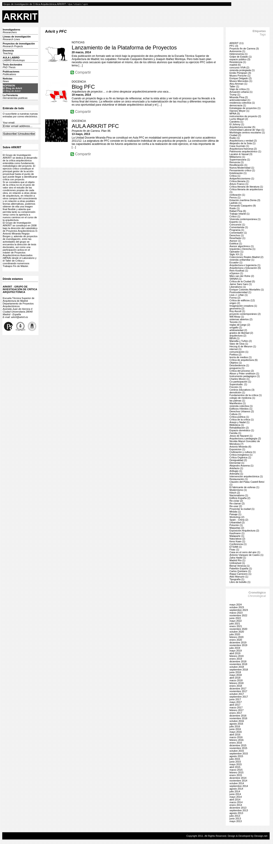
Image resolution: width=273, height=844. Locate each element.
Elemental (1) (236, 462)
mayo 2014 (235, 796)
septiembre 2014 (238, 786)
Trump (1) (234, 94)
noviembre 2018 (238, 664)
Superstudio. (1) (238, 384)
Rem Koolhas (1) (238, 270)
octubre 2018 (236, 666)
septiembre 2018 (238, 669)
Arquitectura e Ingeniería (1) (244, 265)
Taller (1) (234, 86)
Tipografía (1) (236, 579)
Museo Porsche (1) (239, 75)
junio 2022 (235, 618)
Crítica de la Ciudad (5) (242, 281)
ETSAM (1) (235, 546)
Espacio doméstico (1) (241, 430)
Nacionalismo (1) (238, 495)
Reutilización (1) (238, 165)
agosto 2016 (236, 723)
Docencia (8, 52)
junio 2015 (235, 761)
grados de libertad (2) (241, 333)
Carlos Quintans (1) (240, 571)
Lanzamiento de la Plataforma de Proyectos (124, 47)
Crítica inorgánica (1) (240, 454)
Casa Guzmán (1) (239, 146)
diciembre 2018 (237, 661)
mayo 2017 (235, 702)
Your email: (9, 122)
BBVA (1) (234, 338)
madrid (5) (235, 64)
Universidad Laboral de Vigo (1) (246, 129)
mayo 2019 (235, 650)
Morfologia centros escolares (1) (247, 132)
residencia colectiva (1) (242, 102)
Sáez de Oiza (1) (238, 343)
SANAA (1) (235, 278)
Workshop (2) (236, 517)
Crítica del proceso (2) (241, 370)
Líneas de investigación (17, 38)
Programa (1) (236, 230)
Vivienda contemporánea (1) (245, 219)
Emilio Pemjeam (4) (240, 73)
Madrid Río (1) (237, 560)
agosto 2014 (236, 788)
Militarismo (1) (237, 156)
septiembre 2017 (238, 696)
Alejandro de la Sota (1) (242, 143)
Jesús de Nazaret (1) (240, 435)
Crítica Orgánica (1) (240, 457)
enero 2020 (235, 639)
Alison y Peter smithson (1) (244, 373)
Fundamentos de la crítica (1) (245, 395)
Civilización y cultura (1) (242, 452)
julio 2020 (234, 634)
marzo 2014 (236, 802)
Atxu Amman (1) (238, 83)
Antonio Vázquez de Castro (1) (246, 555)
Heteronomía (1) (238, 54)
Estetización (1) (238, 173)
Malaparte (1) (236, 536)
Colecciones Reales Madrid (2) (246, 257)
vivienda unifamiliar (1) (241, 259)
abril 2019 (234, 653)
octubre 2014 (236, 783)
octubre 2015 (236, 750)
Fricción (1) (235, 387)
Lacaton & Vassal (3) (240, 154)
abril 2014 (234, 799)
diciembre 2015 (237, 745)
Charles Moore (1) (239, 379)
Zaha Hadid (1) (237, 557)
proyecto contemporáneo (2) (245, 314)
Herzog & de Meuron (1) (242, 346)
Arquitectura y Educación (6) (245, 268)
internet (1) (235, 349)
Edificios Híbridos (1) (240, 408)
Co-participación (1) (240, 381)
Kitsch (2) (234, 492)
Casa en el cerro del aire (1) (244, 552)
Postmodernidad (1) (240, 292)
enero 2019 (235, 658)
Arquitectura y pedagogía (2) (245, 438)
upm (85, 4)
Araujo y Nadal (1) (239, 422)
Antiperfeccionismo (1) (241, 178)
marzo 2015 (236, 769)
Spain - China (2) (238, 519)
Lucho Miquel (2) (238, 119)
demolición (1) (237, 392)
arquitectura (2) (237, 335)
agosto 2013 (236, 813)
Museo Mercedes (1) (240, 81)
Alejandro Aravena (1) (241, 465)
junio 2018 (235, 672)
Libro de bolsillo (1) (239, 582)
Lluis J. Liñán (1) (238, 295)
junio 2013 (235, 818)
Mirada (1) (235, 511)
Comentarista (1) (238, 227)
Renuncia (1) (236, 162)
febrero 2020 (236, 637)
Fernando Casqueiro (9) (242, 205)
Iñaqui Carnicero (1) (240, 574)
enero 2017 (235, 713)
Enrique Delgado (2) (240, 78)
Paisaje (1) (235, 514)
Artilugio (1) (235, 471)
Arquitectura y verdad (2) (243, 140)
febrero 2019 (236, 656)
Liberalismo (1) (237, 286)
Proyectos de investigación (19, 45)
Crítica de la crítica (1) (241, 419)
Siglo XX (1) (236, 254)
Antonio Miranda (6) (240, 446)
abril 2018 (234, 677)
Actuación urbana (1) (240, 91)
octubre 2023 (236, 607)
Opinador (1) (236, 251)
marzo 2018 (236, 680)
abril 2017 (234, 704)
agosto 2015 (236, 756)
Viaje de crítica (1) (239, 89)
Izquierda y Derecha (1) (242, 249)
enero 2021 (235, 626)
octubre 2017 (236, 694)
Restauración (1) (238, 479)
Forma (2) (234, 297)
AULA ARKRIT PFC (95, 126)
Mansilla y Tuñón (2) (240, 341)
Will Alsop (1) (236, 316)
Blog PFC (83, 87)
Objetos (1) (235, 362)
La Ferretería (15, 96)
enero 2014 (235, 805)
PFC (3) (233, 45)
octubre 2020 (236, 631)
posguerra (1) (236, 368)
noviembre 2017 (238, 691)
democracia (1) (237, 105)
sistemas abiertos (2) (240, 319)
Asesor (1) (235, 240)
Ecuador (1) (235, 262)
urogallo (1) (235, 327)
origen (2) (234, 303)
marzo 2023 (236, 612)
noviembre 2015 (238, 748)
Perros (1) (235, 197)
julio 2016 (234, 726)
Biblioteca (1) (236, 425)
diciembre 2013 (237, 807)
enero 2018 (235, 685)
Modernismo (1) (238, 490)
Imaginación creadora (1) (243, 305)
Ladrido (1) (235, 203)
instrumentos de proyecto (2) (245, 116)
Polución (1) (236, 525)
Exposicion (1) (237, 449)
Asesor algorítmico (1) (241, 246)
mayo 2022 (235, 620)
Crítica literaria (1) (239, 181)
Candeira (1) (236, 121)
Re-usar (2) (235, 506)
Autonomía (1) (237, 51)
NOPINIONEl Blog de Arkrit (12, 88)
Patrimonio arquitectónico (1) (245, 151)
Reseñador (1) (237, 238)
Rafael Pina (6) (237, 211)
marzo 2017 (236, 707)
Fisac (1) (234, 549)
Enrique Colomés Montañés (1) (246, 289)
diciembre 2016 (237, 715)
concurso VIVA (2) (239, 67)
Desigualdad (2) (238, 460)
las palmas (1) (237, 400)
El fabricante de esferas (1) (244, 487)
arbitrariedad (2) (238, 330)
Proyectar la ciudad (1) (241, 509)
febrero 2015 (236, 772)
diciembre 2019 (237, 642)
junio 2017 (235, 699)
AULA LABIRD (14, 59)
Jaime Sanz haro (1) (240, 284)
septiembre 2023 (238, 610)
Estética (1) (235, 243)
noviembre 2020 (238, 629)
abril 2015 (234, 767)
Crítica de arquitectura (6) (243, 360)
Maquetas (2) (236, 527)
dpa (70, 4)
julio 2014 (234, 791)
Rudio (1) (234, 138)
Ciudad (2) (235, 135)
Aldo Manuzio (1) (238, 576)
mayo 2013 (235, 821)
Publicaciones (11, 73)
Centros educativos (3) (241, 389)
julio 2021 (234, 623)
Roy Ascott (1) (237, 311)
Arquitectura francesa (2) (243, 148)
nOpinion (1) (236, 273)
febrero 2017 (236, 710)
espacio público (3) (239, 59)
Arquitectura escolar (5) (242, 127)
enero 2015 (235, 775)
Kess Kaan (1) (237, 541)
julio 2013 (234, 815)
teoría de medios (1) (240, 357)
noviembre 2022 (238, 615)
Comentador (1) (238, 232)
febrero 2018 (236, 683)
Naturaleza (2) (237, 538)
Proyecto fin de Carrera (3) (244, 48)
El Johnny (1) (236, 124)
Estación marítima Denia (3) (244, 200)
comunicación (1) (238, 351)
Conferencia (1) (238, 544)
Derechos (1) (236, 235)
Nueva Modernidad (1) (241, 167)
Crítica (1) (234, 175)
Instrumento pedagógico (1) (244, 376)
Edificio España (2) (239, 498)
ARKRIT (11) (236, 43)
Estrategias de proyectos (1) (245, 108)
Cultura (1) (235, 414)
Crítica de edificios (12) (242, 300)
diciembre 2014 (237, 778)
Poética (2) (235, 354)
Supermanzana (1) (239, 159)
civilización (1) (237, 194)
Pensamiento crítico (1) (242, 170)
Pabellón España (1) (240, 568)
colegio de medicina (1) (242, 397)
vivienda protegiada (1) (242, 70)
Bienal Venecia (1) (239, 565)
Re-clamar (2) (237, 503)
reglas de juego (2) (239, 324)
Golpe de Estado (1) (240, 56)
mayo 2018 (235, 675)
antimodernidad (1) (239, 100)
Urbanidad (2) (237, 522)
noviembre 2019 (238, 645)
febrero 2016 (236, 740)
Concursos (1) (237, 224)
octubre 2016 (236, 721)
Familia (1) (235, 433)
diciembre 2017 (237, 688)
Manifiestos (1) (237, 403)
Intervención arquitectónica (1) (246, 476)
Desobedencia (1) (239, 365)
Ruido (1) (234, 208)
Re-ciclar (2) (236, 500)
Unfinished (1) (237, 563)
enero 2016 (235, 742)
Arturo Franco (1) (238, 184)
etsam (77, 4)
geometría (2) (236, 308)
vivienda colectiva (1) (241, 406)
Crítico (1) (234, 216)
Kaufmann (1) (237, 533)
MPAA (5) (234, 113)
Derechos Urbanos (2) (241, 411)
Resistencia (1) (237, 62)
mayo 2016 (235, 731)
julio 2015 (234, 759)
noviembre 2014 (238, 780)
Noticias (7, 80)
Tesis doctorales (12, 66)
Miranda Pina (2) (238, 97)
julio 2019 (234, 648)
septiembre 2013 (238, 810)
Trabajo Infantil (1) (239, 213)
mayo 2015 (235, 764)
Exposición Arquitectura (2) (244, 530)
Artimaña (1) (236, 473)
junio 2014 (235, 794)
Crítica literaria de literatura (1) (246, 186)
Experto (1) (235, 221)
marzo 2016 (236, 737)
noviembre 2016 (238, 718)
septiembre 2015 (238, 753)
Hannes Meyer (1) (239, 110)
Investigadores (11, 31)
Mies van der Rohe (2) (241, 276)
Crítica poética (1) (239, 416)
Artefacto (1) (236, 468)
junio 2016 (235, 729)
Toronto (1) (235, 322)
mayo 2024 (235, 604)
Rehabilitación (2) (239, 427)
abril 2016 (234, 734)
